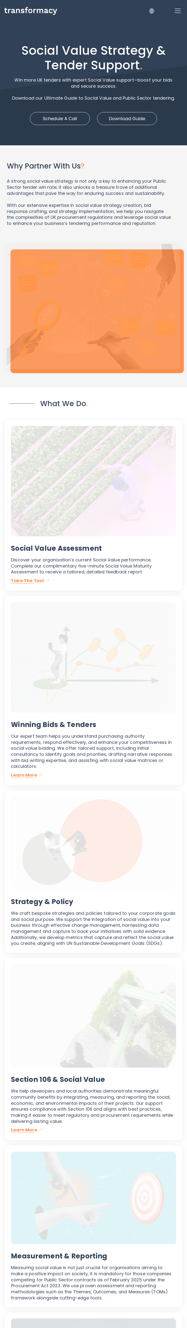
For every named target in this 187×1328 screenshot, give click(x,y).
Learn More (24, 775)
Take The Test (27, 581)
